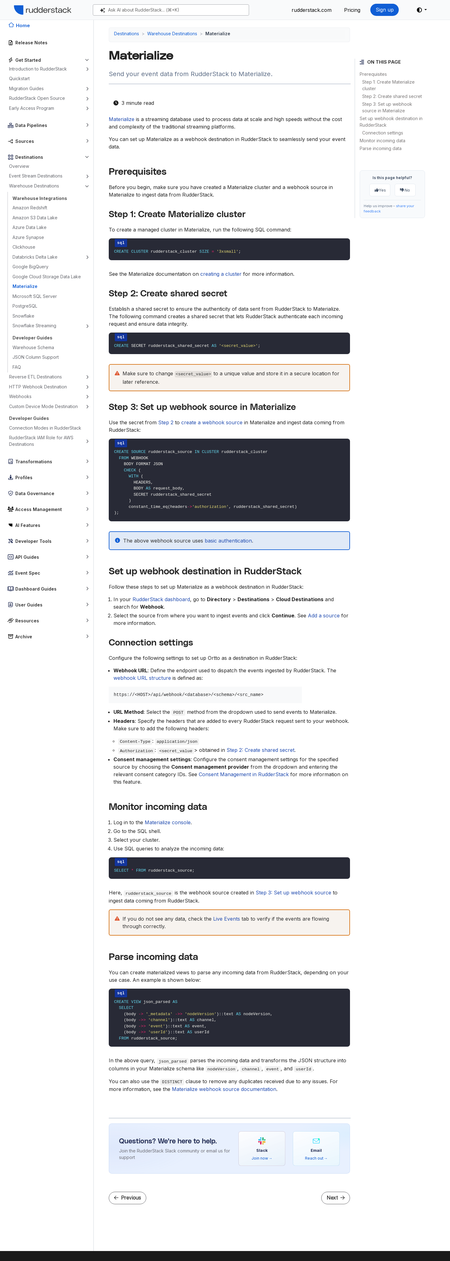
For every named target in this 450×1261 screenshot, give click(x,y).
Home (23, 25)
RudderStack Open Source (37, 98)
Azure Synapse (28, 237)
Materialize (25, 286)
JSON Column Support (35, 357)
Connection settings (382, 132)
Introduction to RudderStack (38, 68)
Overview (19, 166)
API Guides (27, 557)
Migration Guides (26, 88)
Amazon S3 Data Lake (35, 217)
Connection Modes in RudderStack (45, 428)
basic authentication (228, 541)
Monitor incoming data (382, 140)
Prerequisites (373, 74)
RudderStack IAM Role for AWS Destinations (41, 441)
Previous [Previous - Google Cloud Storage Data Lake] (127, 1198)
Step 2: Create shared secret (392, 96)
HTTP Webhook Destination (38, 386)
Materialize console (168, 822)
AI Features (27, 525)
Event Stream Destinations (35, 175)
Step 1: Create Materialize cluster (388, 85)
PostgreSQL (24, 306)
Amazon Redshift (29, 207)
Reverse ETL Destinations (35, 376)
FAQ (16, 367)
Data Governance (34, 493)
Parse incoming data (381, 148)
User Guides (28, 604)
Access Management (38, 509)
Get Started (28, 60)
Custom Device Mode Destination (43, 406)
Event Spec (27, 573)
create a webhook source (211, 422)
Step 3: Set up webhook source (293, 892)
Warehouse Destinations (34, 185)
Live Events (226, 919)
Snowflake (23, 316)
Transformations (33, 461)
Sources (24, 141)
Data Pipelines (31, 125)
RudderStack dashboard (161, 599)
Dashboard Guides (36, 589)
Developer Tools (33, 541)
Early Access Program (31, 108)
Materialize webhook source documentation (224, 1089)
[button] (422, 10)
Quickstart (19, 78)
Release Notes (31, 42)
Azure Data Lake (29, 227)
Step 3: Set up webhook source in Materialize (387, 107)
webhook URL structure (142, 678)
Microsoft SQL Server (34, 296)
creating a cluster (221, 274)
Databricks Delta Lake (35, 257)
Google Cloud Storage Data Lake (46, 276)
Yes (380, 190)
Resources (27, 620)
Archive (23, 636)
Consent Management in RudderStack (244, 774)
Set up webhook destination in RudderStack (391, 122)
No (405, 190)
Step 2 (165, 422)
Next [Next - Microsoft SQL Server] (336, 1198)
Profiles (23, 477)
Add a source (324, 615)
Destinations (29, 157)
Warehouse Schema (33, 347)
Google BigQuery (30, 266)
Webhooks (20, 396)
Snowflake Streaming (34, 325)
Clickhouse (23, 247)
